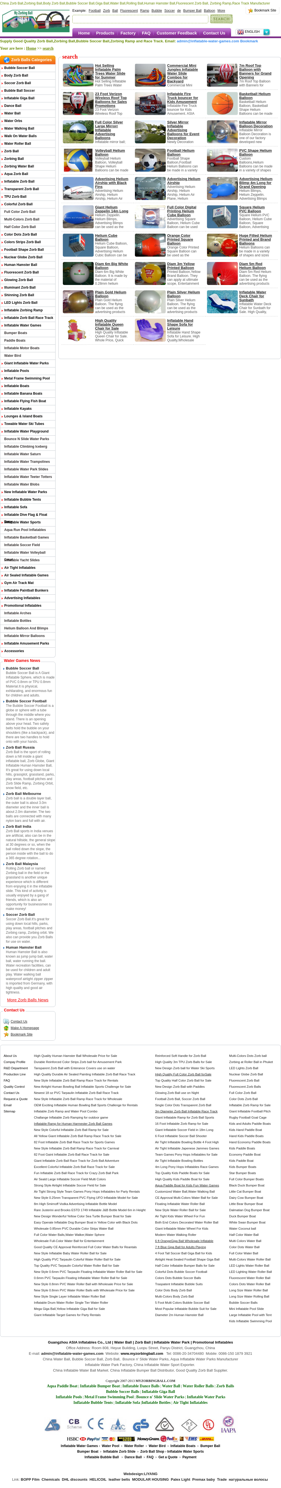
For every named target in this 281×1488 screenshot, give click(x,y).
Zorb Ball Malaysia (22, 864)
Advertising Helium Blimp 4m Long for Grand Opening (255, 183)
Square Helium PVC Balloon (252, 209)
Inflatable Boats (16, 386)
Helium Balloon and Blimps (26, 628)
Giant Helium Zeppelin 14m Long (111, 209)
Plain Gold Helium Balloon (110, 294)
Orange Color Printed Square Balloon (180, 239)
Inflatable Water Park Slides (26, 469)
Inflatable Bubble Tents (22, 500)
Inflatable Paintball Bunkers (26, 590)
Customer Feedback (177, 33)
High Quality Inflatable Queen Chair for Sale (109, 324)
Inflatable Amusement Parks (26, 643)
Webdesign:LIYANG (140, 1474)
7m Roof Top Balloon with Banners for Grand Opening (255, 71)
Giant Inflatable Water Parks (26, 363)
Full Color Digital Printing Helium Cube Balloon (181, 211)
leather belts (119, 1479)
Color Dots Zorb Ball (20, 234)
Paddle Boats (15, 340)
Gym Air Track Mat (19, 583)
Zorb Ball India (18, 826)
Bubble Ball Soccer (19, 91)
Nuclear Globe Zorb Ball (23, 257)
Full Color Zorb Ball (19, 212)
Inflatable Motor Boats (22, 348)
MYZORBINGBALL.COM (155, 1381)
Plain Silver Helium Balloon (183, 294)
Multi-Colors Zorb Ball (21, 219)
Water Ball (12, 113)
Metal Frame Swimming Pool (27, 378)
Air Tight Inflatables (20, 568)
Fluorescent (129, 11)
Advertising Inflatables (22, 598)
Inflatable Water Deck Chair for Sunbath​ (252, 296)
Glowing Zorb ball (18, 280)
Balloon (209, 11)
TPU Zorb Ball (15, 197)
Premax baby (203, 1479)
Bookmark (249, 41)
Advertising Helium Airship (183, 181)
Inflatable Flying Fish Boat (25, 401)
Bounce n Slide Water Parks (26, 439)
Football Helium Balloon (181, 152)
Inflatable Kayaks (18, 409)
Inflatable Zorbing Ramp (23, 310)
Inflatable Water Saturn (22, 454)
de (179, 11)
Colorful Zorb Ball (18, 204)
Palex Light (180, 1479)
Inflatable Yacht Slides (22, 560)
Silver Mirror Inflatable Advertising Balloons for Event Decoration (183, 130)
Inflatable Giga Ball (19, 98)
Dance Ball (12, 106)
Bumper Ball (192, 11)
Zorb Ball (11, 151)
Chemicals (51, 1479)
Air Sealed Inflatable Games (26, 575)
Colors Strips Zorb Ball (22, 242)
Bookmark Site (265, 10)
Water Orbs (13, 121)
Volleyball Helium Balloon (110, 152)
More (221, 11)
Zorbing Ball (14, 159)
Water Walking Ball (19, 128)
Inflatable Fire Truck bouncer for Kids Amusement (182, 98)
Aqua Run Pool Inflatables (25, 530)
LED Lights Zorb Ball (21, 303)
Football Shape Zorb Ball (24, 250)
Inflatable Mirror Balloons (24, 636)
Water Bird (12, 356)
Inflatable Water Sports (22, 522)
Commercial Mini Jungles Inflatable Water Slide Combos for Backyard (182, 73)
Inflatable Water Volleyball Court (24, 553)
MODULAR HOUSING (150, 1479)
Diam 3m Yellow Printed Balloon (181, 266)
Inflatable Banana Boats (23, 393)
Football (95, 11)
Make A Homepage (21, 1028)
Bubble (156, 11)
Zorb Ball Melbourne (23, 794)
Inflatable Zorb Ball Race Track (28, 318)
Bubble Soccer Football (26, 701)
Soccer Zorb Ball (17, 83)
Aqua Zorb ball (16, 174)
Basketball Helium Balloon (255, 96)
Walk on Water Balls (20, 136)
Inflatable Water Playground (26, 431)
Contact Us (214, 33)
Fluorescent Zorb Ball (21, 272)
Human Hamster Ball (20, 265)
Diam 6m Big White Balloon (111, 266)
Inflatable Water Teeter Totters (28, 477)
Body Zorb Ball (16, 75)
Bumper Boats (15, 333)
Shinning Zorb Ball (19, 295)
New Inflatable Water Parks (25, 492)
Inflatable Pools (16, 371)
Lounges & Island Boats (23, 416)
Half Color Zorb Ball (20, 227)
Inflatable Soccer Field (22, 545)
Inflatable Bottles (17, 621)
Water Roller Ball (17, 144)
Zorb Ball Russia (20, 747)
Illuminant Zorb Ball (20, 287)
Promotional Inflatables (23, 606)
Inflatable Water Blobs (22, 484)
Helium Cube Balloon (106, 237)
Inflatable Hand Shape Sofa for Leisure (180, 324)
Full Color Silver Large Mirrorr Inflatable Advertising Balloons (109, 130)
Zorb (106, 11)
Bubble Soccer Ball (19, 68)
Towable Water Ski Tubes (24, 424)
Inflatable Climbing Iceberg (25, 447)
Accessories (14, 651)
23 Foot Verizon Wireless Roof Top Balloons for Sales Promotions (111, 100)
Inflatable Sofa (15, 507)
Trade (222, 1479)
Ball (115, 11)
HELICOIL (98, 1479)
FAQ (146, 33)
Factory (128, 33)
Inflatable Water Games (22, 325)
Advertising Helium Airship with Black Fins (111, 183)
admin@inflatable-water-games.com (208, 41)
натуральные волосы (248, 1479)
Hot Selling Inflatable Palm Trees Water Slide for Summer (110, 71)
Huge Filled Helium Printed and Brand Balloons (255, 239)
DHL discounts (75, 1479)
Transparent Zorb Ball (21, 189)
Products (105, 33)
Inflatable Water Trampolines (27, 462)
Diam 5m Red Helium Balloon (252, 266)
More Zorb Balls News (28, 999)
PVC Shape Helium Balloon (255, 152)
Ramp (144, 11)
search (48, 48)
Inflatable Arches (17, 613)
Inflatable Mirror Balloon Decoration (256, 124)
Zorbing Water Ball (19, 166)
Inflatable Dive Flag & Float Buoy (25, 516)
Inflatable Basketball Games (26, 537)
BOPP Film (30, 1479)
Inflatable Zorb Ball (19, 181)
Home (84, 33)
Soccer (169, 11)
